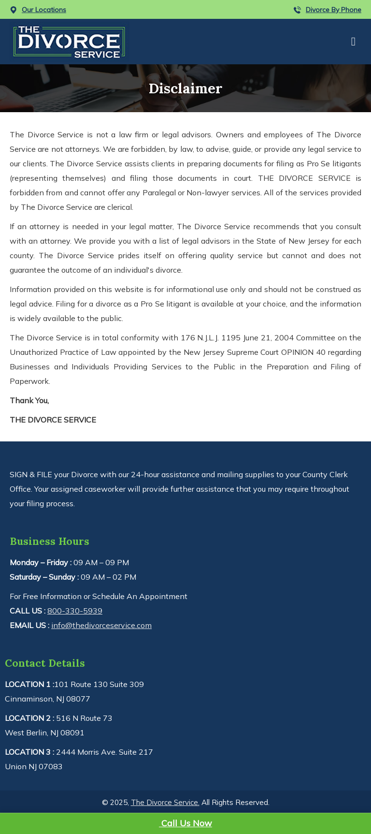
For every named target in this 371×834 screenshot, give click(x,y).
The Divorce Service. (165, 802)
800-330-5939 (74, 610)
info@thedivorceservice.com (101, 625)
